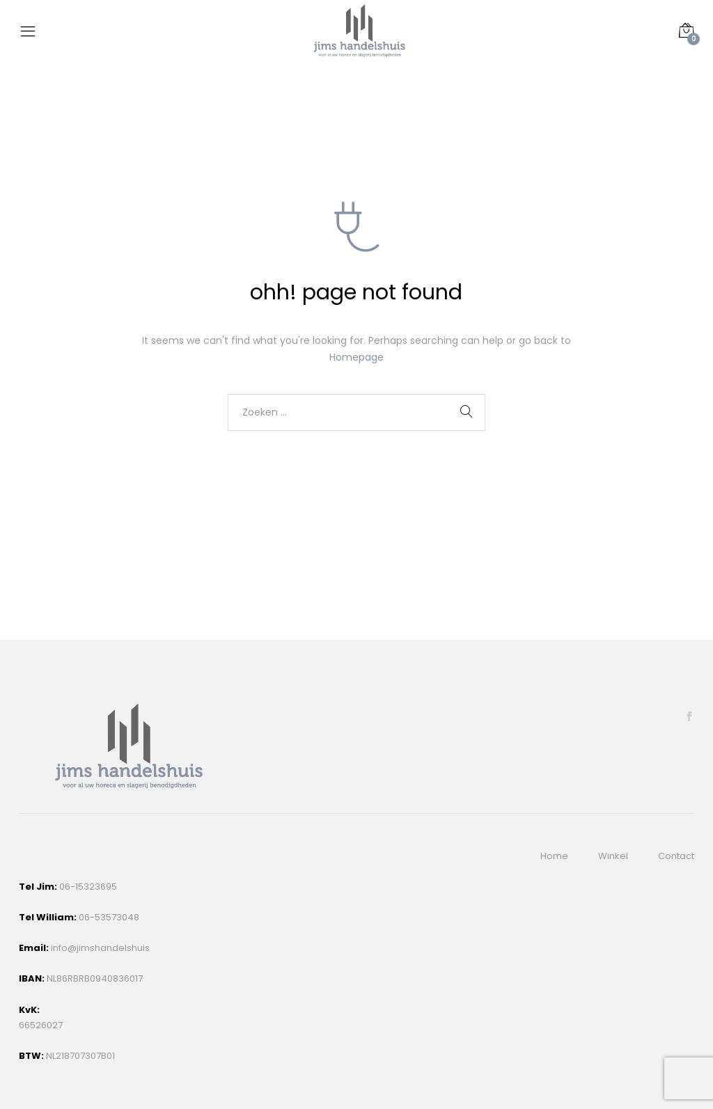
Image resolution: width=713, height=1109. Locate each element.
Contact (676, 856)
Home (554, 856)
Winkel (613, 856)
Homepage (356, 357)
